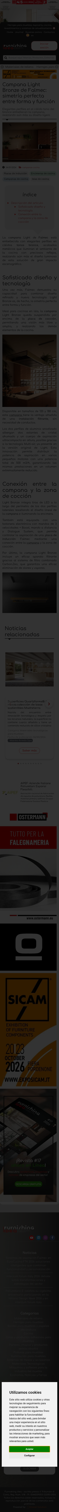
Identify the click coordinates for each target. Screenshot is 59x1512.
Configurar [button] (29, 1455)
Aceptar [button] (30, 1449)
